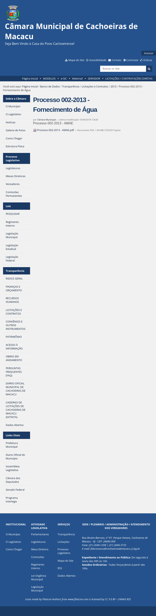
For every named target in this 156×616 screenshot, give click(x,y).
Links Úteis (13, 435)
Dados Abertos (67, 575)
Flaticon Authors (51, 599)
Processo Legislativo (13, 158)
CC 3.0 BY (110, 599)
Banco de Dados (50, 86)
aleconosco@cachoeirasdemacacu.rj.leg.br (115, 548)
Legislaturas (38, 542)
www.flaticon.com (78, 599)
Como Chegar (14, 549)
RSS (60, 568)
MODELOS (49, 78)
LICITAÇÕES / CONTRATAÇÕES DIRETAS (129, 78)
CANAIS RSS (124, 599)
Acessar (148, 53)
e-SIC (64, 78)
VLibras (147, 60)
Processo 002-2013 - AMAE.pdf (54, 130)
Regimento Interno (37, 566)
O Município (13, 534)
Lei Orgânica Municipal (38, 577)
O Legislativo (13, 542)
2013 (113, 86)
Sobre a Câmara (16, 98)
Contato (116, 60)
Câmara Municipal (46, 119)
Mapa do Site (76, 60)
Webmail (77, 78)
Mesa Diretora (39, 549)
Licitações (63, 542)
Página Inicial (30, 78)
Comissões (37, 557)
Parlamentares (40, 534)
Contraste (132, 60)
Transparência (70, 86)
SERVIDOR (94, 78)
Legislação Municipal (37, 588)
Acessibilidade (97, 60)
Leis (8, 206)
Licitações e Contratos (95, 86)
